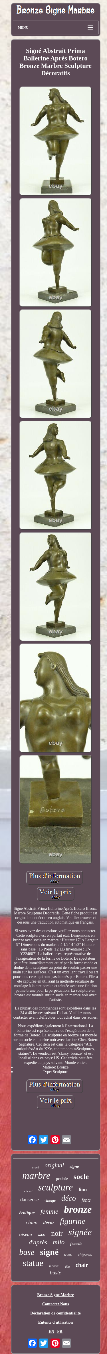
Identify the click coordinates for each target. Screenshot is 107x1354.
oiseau (25, 1234)
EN (51, 1331)
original (54, 1165)
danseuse (29, 1200)
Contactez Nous (55, 1304)
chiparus (85, 1254)
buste (55, 1273)
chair (82, 1265)
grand (35, 1167)
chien (31, 1222)
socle (81, 1176)
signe (74, 1166)
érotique (27, 1212)
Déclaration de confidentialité (55, 1313)
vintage (50, 1200)
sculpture (55, 1187)
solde (41, 1235)
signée (80, 1232)
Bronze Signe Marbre (55, 1295)
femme (49, 1211)
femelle (76, 1243)
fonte (86, 1200)
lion (82, 1189)
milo (58, 1242)
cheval (28, 1191)
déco (68, 1198)
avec (68, 1254)
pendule (62, 1179)
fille (67, 1266)
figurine (72, 1221)
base (26, 1252)
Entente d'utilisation (55, 1322)
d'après (38, 1242)
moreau (54, 1266)
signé (49, 1252)
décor (48, 1222)
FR (59, 1331)
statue (33, 1263)
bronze (78, 1209)
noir (56, 1233)
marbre (36, 1175)
